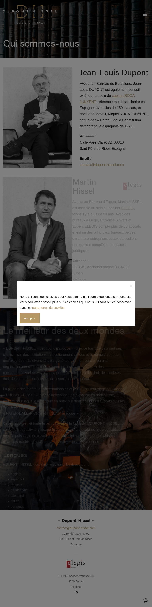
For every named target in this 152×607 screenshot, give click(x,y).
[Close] (131, 285)
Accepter (29, 318)
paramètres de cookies (48, 307)
